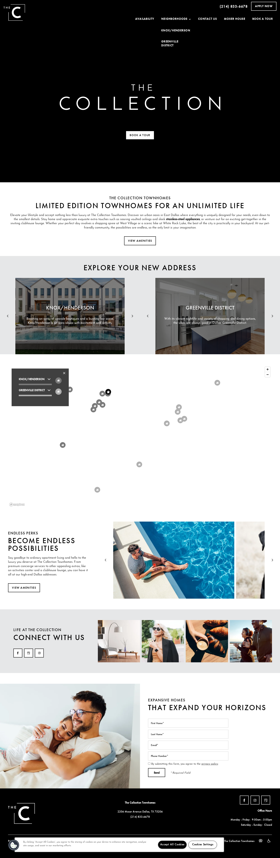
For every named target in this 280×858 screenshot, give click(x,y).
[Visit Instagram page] (39, 653)
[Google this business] (28, 653)
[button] (263, 6)
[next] (132, 316)
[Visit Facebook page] (17, 653)
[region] (140, 436)
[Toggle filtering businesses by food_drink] (58, 380)
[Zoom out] (267, 374)
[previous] (8, 316)
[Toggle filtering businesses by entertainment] (58, 392)
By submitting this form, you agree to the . (185, 764)
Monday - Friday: (240, 819)
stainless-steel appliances (183, 219)
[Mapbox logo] (17, 504)
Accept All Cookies (172, 844)
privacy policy (209, 764)
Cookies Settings (202, 844)
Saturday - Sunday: (252, 825)
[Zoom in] (267, 369)
